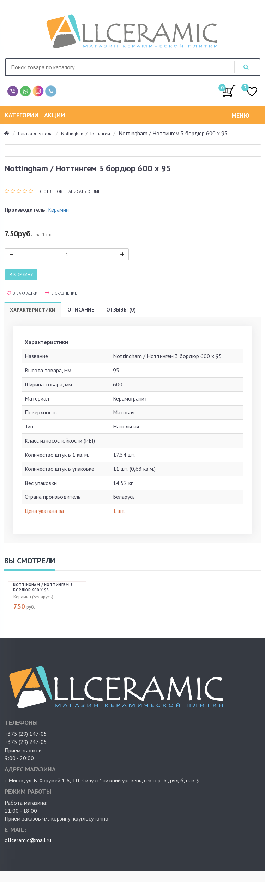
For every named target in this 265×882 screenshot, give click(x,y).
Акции (54, 115)
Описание (80, 309)
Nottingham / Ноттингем (85, 134)
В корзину (21, 275)
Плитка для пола (35, 134)
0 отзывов (51, 191)
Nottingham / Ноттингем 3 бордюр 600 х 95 (42, 587)
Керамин (58, 209)
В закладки (22, 293)
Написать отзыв (83, 191)
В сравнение (61, 293)
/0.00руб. (229, 90)
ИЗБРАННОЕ (252, 92)
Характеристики (32, 310)
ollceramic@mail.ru (28, 839)
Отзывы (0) (121, 309)
